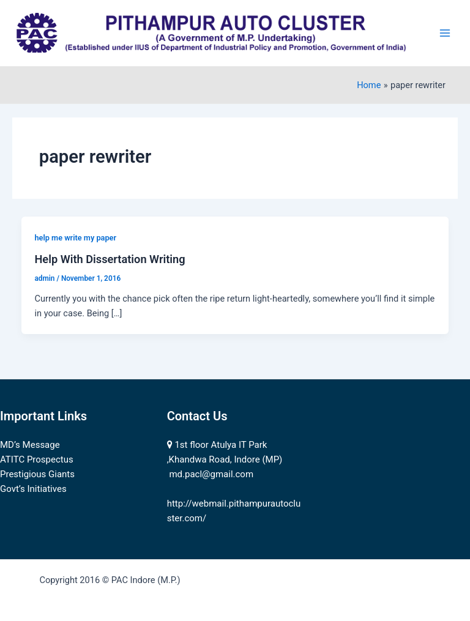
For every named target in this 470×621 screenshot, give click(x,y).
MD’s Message (30, 444)
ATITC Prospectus (36, 459)
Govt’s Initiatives (33, 488)
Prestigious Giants (37, 474)
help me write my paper (75, 237)
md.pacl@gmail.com (211, 474)
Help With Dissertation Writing (109, 259)
